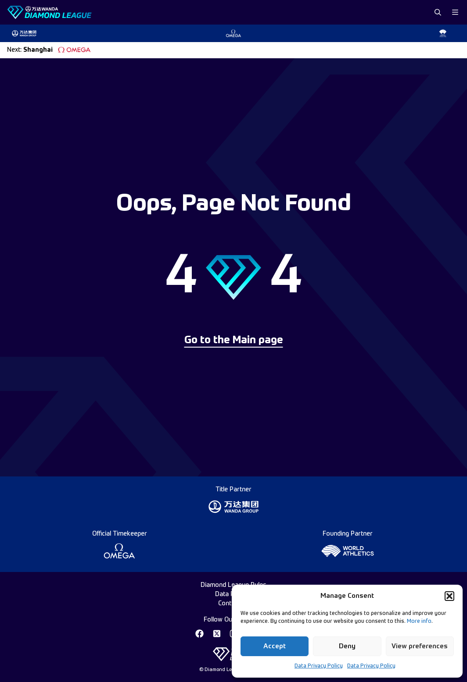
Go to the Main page (233, 340)
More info (419, 621)
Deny (347, 646)
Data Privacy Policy (319, 666)
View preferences (420, 646)
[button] (449, 596)
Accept (274, 646)
